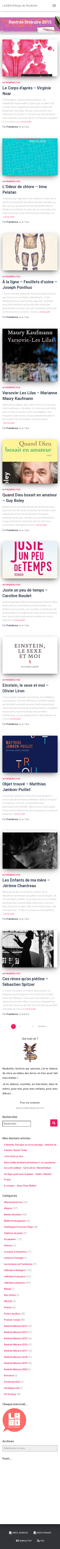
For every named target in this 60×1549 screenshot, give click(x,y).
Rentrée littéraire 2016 (15, 1344)
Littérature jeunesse (14, 1282)
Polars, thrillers (12, 1313)
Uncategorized (12, 1388)
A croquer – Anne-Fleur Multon (20, 1185)
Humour (8, 1245)
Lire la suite (25, 121)
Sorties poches (12, 1381)
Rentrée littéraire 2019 (15, 1363)
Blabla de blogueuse (14, 1221)
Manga (7, 1289)
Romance (9, 1375)
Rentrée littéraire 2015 (15, 1338)
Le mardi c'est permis (15, 1251)
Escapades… (10, 1239)
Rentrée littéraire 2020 (15, 1369)
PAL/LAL (8, 1301)
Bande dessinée (12, 1214)
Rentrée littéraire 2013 (15, 1326)
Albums (8, 1208)
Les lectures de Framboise (18, 1264)
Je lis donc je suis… (14, 1156)
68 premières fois (11, 83)
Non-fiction (10, 1295)
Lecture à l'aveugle (14, 1258)
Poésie (7, 1307)
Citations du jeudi (13, 1233)
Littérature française (14, 1276)
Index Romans (42, 1532)
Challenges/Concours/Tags (18, 1227)
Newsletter (24, 1540)
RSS (40, 1540)
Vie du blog (10, 1394)
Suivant (42, 1026)
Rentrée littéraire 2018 (15, 1357)
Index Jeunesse (18, 1532)
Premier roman (12, 1320)
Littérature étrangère (15, 1270)
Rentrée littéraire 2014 (15, 1332)
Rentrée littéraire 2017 (15, 1351)
